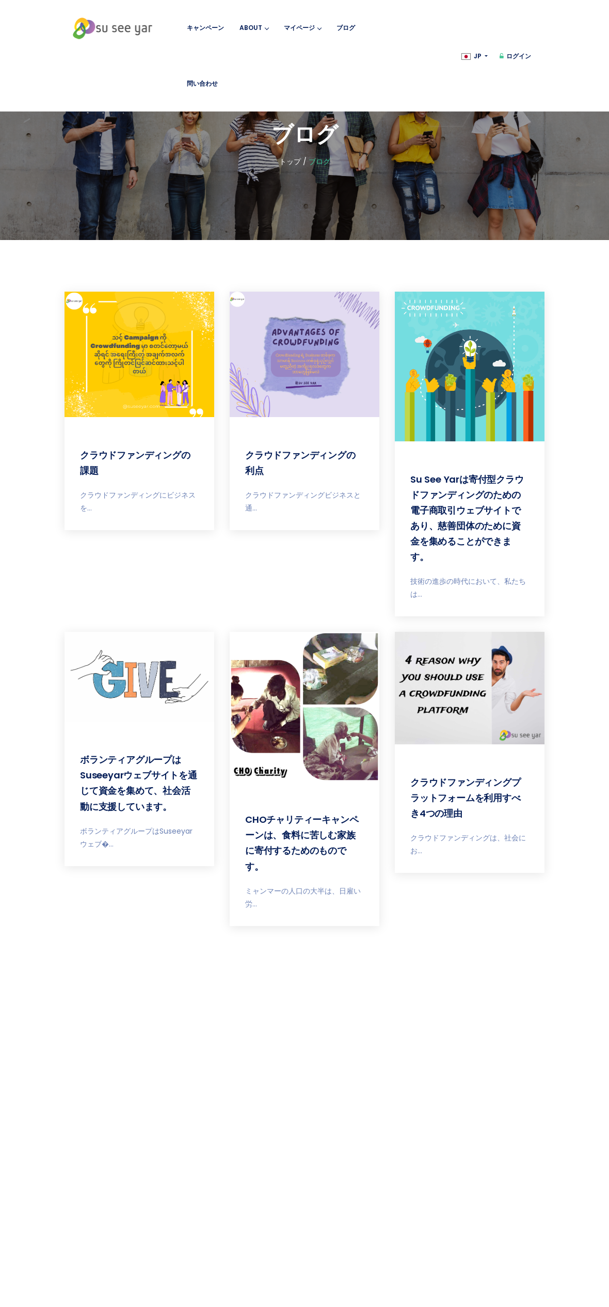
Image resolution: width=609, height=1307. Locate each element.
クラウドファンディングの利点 (300, 463)
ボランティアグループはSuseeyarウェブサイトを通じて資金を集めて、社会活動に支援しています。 (138, 782)
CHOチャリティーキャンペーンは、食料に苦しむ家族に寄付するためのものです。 (301, 842)
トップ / (293, 161)
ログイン (515, 56)
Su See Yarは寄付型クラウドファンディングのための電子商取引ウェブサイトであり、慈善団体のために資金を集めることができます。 (467, 518)
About (253, 27)
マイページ (302, 27)
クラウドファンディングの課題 (135, 463)
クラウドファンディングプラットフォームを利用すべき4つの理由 (465, 798)
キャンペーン (205, 27)
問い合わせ (202, 83)
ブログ (345, 27)
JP (472, 56)
